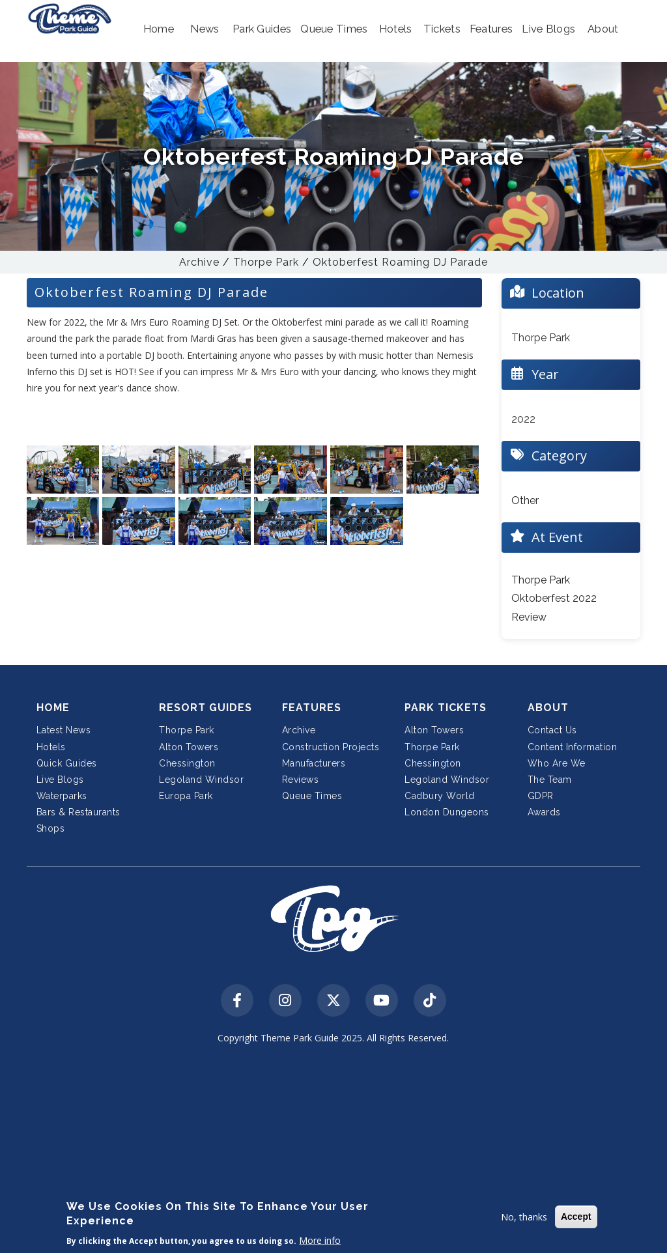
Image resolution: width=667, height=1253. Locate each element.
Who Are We (557, 763)
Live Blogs (60, 779)
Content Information (572, 747)
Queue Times (312, 796)
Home (53, 707)
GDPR (541, 796)
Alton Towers (188, 747)
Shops (50, 828)
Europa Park (186, 796)
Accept (576, 1216)
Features (311, 707)
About (548, 707)
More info (320, 1240)
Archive (199, 262)
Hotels (51, 747)
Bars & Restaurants (78, 812)
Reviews (300, 779)
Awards (544, 812)
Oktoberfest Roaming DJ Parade (400, 262)
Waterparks (61, 796)
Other (525, 500)
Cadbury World (439, 796)
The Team (550, 779)
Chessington (187, 763)
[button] (158, 29)
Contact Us (552, 730)
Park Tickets (445, 707)
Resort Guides (205, 707)
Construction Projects (331, 747)
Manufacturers (314, 763)
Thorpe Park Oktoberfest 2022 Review (554, 599)
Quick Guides (66, 763)
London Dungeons (446, 812)
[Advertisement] (333, 1150)
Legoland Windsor (201, 779)
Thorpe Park (266, 262)
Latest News (63, 730)
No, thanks (524, 1217)
